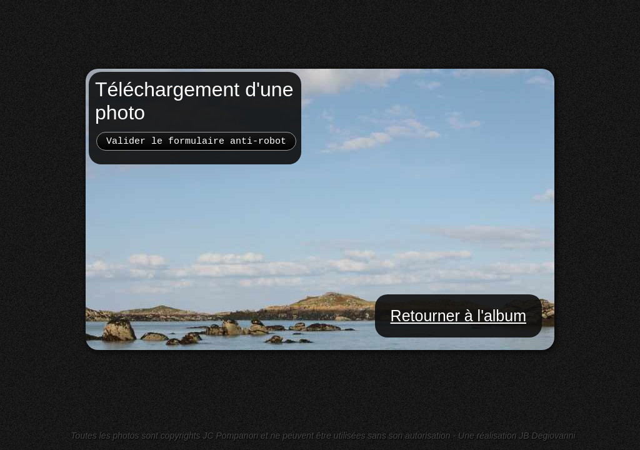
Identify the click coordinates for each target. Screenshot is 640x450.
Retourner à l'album (458, 315)
